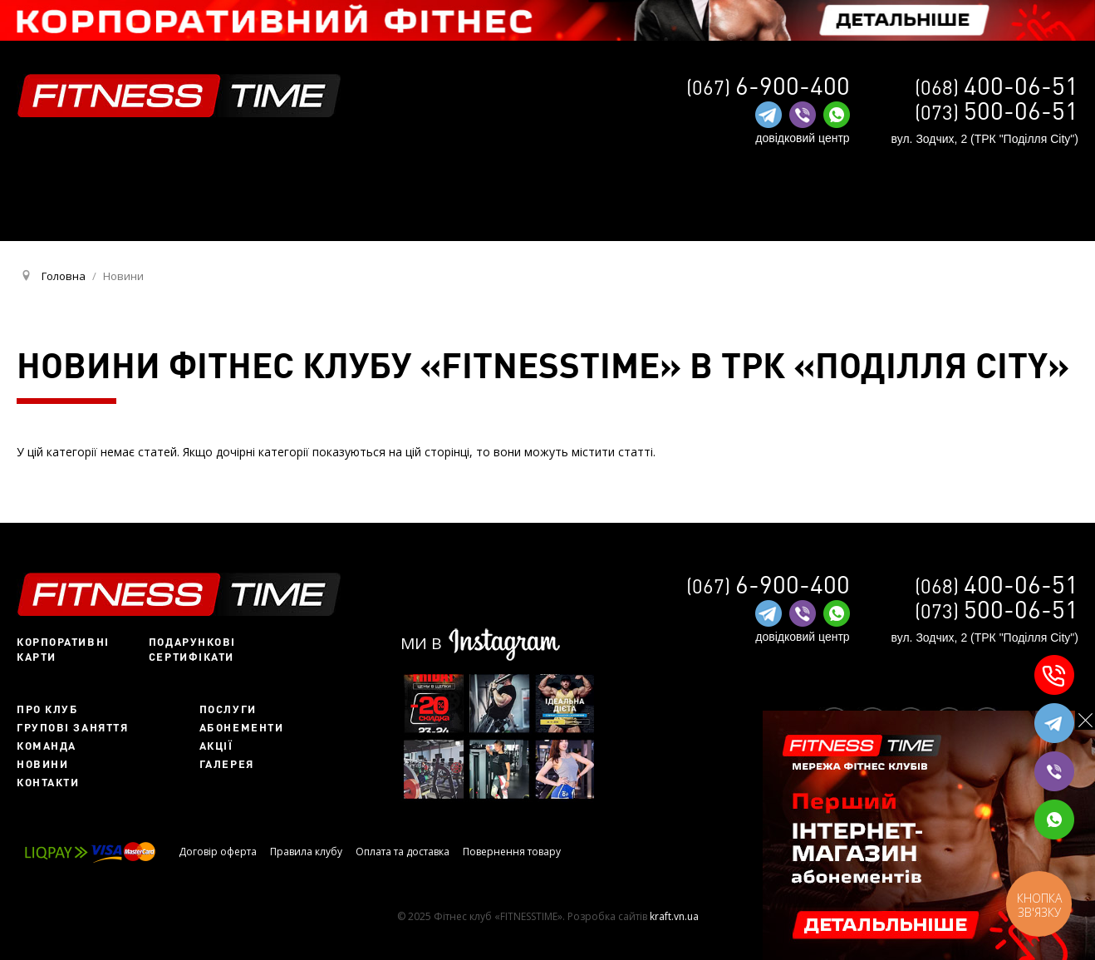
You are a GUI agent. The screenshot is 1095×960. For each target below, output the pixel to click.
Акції (216, 745)
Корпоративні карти (63, 649)
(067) (768, 87)
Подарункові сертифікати (192, 649)
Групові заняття (72, 727)
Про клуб (47, 709)
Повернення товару (512, 851)
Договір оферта (218, 851)
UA (852, 222)
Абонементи (241, 727)
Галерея (226, 763)
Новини (42, 763)
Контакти (48, 782)
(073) (996, 112)
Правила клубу (306, 851)
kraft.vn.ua (674, 916)
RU (881, 221)
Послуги (228, 709)
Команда (46, 745)
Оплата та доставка (402, 851)
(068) (996, 87)
